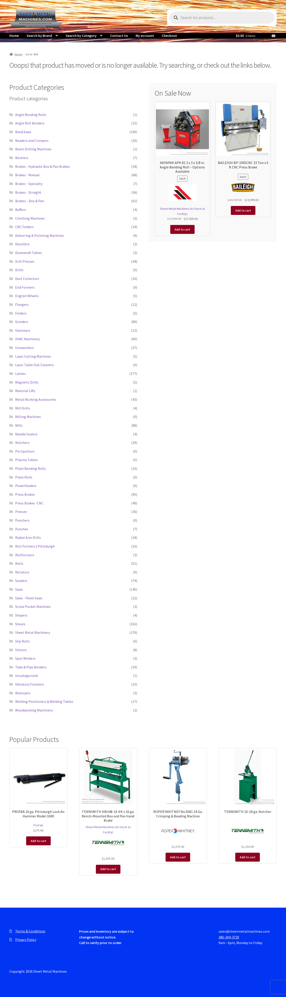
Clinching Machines (30, 218)
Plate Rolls (23, 477)
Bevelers (21, 157)
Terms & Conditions (30, 931)
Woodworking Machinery (34, 710)
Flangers (22, 304)
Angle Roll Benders (29, 123)
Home (14, 35)
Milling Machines (28, 416)
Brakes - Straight (28, 192)
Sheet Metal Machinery (32, 632)
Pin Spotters (25, 451)
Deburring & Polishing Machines (39, 235)
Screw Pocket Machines (33, 606)
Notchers (22, 442)
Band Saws (23, 132)
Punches (21, 529)
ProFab (38, 825)
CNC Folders (24, 227)
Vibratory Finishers (29, 684)
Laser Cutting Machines (33, 356)
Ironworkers (24, 347)
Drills (19, 270)
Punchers (22, 520)
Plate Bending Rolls (30, 468)
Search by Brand (39, 35)
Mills (19, 425)
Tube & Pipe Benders (30, 667)
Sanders (21, 580)
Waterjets (22, 693)
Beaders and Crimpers (31, 140)
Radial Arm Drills (28, 537)
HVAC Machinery (27, 339)
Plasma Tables (26, 460)
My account (145, 35)
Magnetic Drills (26, 382)
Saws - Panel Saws (28, 598)
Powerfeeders (25, 485)
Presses (21, 511)
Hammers (22, 330)
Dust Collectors (27, 278)
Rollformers (24, 555)
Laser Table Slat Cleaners (34, 365)
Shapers (21, 615)
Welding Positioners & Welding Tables (44, 701)
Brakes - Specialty (28, 183)
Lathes (20, 373)
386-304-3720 (229, 937)
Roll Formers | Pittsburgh (35, 546)
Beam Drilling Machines (33, 149)
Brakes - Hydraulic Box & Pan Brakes (42, 166)
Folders (21, 313)
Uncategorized (26, 675)
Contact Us (119, 35)
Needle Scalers (26, 434)
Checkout (169, 35)
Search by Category (81, 35)
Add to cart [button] (182, 229)
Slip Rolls (22, 641)
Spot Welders (25, 658)
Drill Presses (24, 261)
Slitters (21, 650)
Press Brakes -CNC (29, 503)
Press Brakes (25, 494)
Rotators (22, 572)
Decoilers (22, 244)
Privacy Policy (25, 939)
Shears (20, 624)
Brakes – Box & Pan (29, 201)
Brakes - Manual (27, 175)
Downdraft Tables (28, 252)
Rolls (19, 563)
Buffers (20, 209)
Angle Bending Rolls (30, 114)
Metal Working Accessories (35, 399)
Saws (19, 589)
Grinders (21, 321)
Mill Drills (22, 408)
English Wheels (27, 296)
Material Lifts (25, 390)
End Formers (25, 287)
